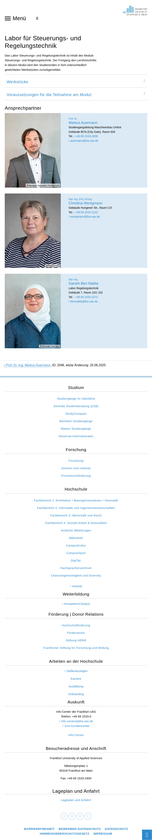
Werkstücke (17, 83)
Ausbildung (76, 687)
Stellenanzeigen (77, 672)
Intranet (77, 587)
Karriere (76, 679)
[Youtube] (88, 817)
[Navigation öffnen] (8, 18)
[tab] (76, 82)
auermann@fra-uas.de (83, 141)
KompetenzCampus (77, 605)
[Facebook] (64, 817)
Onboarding (76, 695)
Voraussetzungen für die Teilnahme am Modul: (49, 96)
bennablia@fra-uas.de (83, 302)
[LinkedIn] (72, 817)
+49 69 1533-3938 (86, 137)
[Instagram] (80, 817)
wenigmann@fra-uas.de (84, 217)
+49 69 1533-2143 (86, 213)
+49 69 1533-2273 (86, 298)
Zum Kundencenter (77, 727)
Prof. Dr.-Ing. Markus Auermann (27, 366)
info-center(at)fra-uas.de (77, 722)
